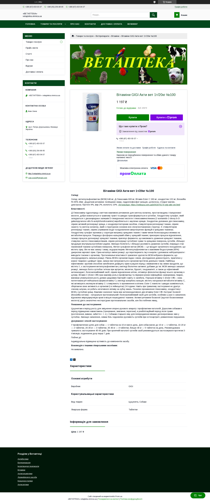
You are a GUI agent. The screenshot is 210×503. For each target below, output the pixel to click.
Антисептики (23, 484)
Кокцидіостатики (25, 481)
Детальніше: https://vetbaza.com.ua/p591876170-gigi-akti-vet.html (149, 205)
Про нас (74, 24)
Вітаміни (115, 36)
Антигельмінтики (25, 473)
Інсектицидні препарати (28, 466)
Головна (30, 24)
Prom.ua (118, 496)
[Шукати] (153, 15)
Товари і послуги (34, 42)
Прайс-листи (32, 48)
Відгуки (29, 66)
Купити (133, 117)
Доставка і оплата (111, 24)
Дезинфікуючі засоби (27, 477)
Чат (198, 495)
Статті (29, 54)
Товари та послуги (51, 24)
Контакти (90, 24)
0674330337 (132, 24)
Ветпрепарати (102, 36)
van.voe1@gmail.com (37, 178)
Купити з (166, 117)
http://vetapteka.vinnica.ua (39, 173)
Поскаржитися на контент (108, 499)
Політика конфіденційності (131, 499)
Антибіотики (23, 459)
